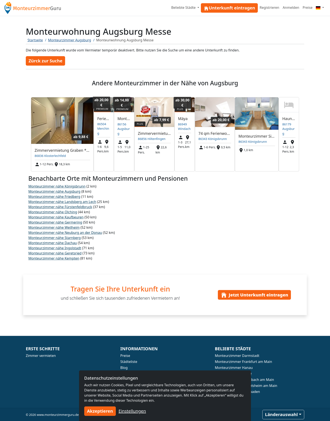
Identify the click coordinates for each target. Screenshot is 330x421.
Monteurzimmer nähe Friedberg (54, 196)
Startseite (35, 40)
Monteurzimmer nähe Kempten (53, 258)
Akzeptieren (100, 411)
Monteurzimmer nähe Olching (52, 212)
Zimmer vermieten (41, 355)
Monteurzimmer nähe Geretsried (55, 253)
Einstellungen (132, 411)
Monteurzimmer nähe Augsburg (54, 191)
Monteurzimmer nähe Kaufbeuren (56, 217)
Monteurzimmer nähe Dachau (52, 243)
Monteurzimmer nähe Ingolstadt (54, 248)
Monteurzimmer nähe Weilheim (54, 227)
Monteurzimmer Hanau (234, 367)
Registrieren (269, 7)
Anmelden (291, 7)
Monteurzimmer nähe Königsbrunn (57, 186)
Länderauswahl (281, 414)
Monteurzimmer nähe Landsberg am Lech (62, 201)
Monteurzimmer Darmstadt (237, 355)
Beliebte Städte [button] (184, 7)
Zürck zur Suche (45, 61)
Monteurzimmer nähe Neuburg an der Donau (65, 232)
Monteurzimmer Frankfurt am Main (243, 361)
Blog (124, 367)
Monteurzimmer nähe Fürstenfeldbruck (60, 206)
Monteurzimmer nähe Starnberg (54, 237)
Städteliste (128, 361)
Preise (308, 7)
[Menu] (320, 7)
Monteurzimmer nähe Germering (55, 222)
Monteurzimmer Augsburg (69, 40)
